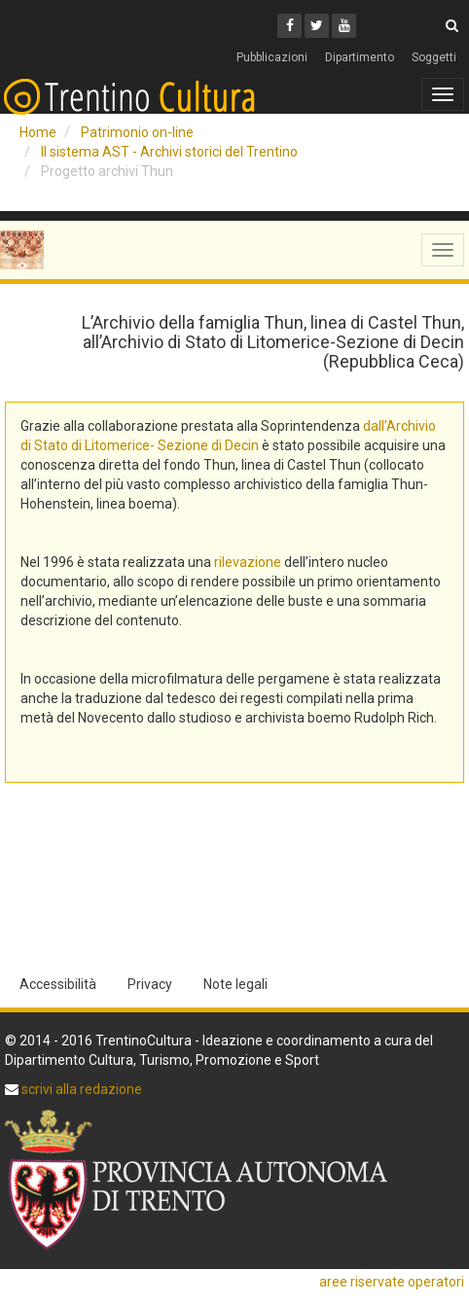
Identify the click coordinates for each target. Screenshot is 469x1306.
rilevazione (247, 562)
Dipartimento (359, 57)
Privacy (149, 984)
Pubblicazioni (271, 57)
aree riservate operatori (391, 1281)
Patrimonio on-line (137, 132)
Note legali (235, 984)
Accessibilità (57, 984)
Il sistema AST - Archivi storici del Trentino (169, 151)
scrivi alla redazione (80, 1089)
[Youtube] (344, 26)
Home (37, 132)
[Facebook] (289, 26)
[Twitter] (317, 26)
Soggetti (434, 57)
